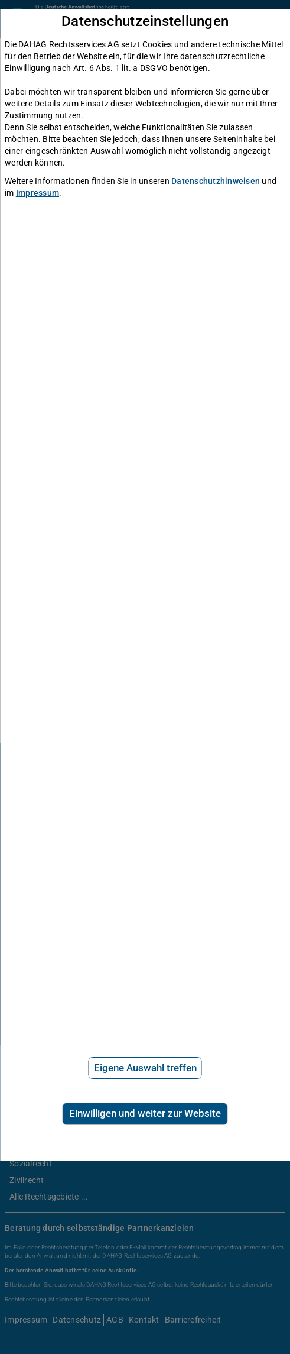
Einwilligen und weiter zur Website (145, 1113)
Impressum (37, 193)
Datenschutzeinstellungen (145, 21)
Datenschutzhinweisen (215, 181)
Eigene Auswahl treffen (145, 1068)
